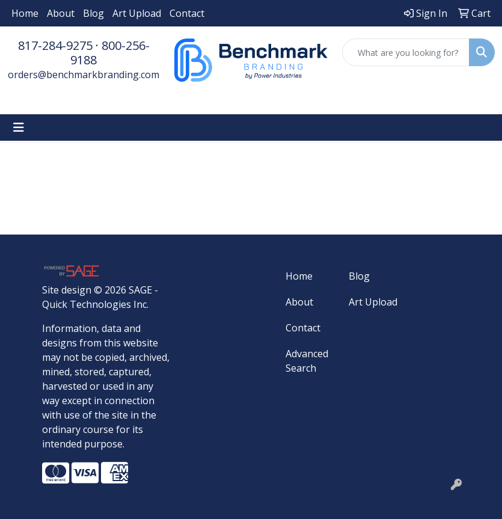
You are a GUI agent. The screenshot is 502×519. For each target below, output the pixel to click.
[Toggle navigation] (18, 127)
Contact (187, 13)
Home (24, 13)
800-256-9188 (110, 52)
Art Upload (136, 13)
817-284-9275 (55, 45)
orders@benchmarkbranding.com (83, 74)
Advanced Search (307, 361)
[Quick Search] (406, 52)
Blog (93, 13)
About (61, 13)
